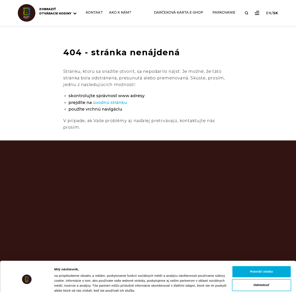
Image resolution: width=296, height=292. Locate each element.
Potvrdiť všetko (261, 253)
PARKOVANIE (223, 13)
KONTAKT (95, 13)
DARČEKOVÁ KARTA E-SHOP (178, 13)
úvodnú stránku (110, 102)
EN (268, 14)
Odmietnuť (261, 267)
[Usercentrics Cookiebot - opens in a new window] (27, 284)
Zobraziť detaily (66, 284)
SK (275, 14)
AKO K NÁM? (121, 13)
